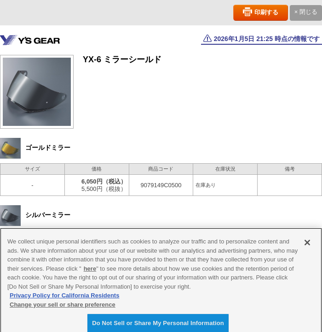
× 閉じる (305, 11)
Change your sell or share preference (62, 306)
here (90, 270)
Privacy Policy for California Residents (64, 297)
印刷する (266, 12)
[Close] (307, 245)
